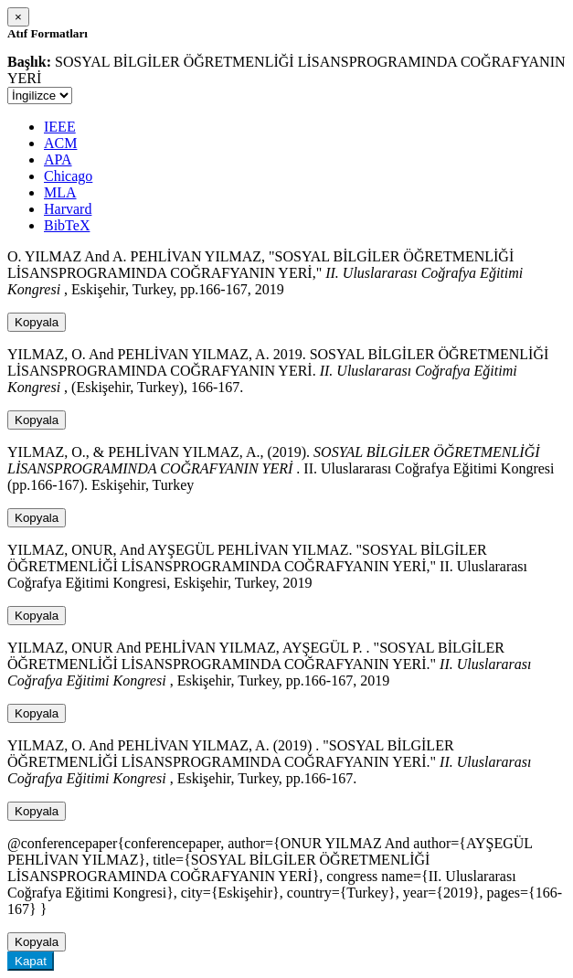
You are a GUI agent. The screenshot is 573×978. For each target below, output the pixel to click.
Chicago (68, 176)
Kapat (31, 961)
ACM (60, 143)
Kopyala (36, 322)
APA (58, 159)
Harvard (67, 209)
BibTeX (67, 225)
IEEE (60, 126)
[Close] (18, 17)
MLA (60, 192)
